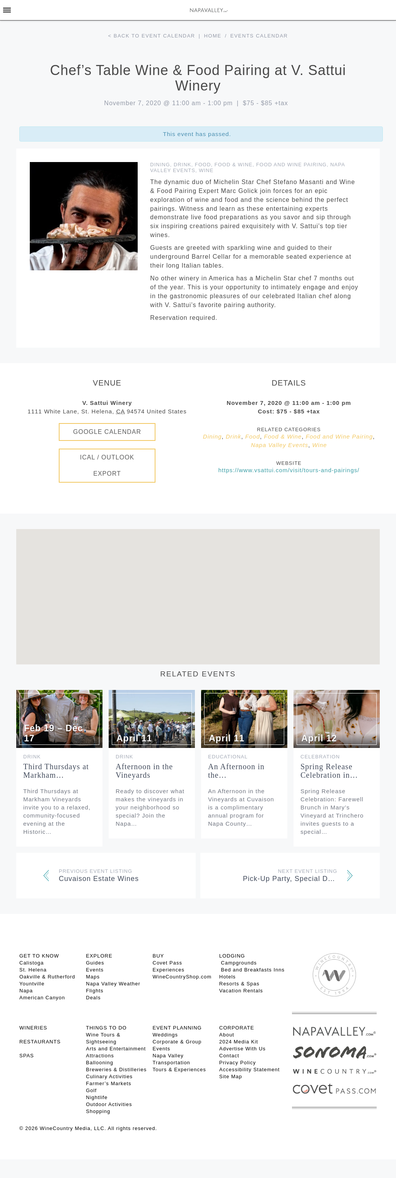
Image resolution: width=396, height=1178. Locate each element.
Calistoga (31, 963)
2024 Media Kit (238, 1042)
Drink (182, 164)
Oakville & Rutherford (47, 977)
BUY (158, 956)
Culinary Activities (109, 1076)
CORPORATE (236, 1028)
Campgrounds (238, 963)
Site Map (230, 1076)
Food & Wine (234, 164)
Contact (229, 1055)
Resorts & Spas (239, 984)
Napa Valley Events (279, 445)
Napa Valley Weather (113, 984)
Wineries (33, 1028)
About (226, 1035)
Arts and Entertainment (116, 1049)
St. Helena (33, 970)
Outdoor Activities (109, 1104)
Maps (93, 977)
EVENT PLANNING (177, 1028)
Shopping (98, 1111)
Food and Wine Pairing (291, 164)
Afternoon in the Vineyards (144, 770)
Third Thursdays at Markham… (56, 770)
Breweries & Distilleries (116, 1069)
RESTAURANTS (40, 1042)
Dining (160, 164)
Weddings (165, 1035)
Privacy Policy (237, 1062)
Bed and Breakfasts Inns (252, 970)
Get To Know (39, 956)
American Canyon (42, 997)
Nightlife (97, 1097)
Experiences (169, 970)
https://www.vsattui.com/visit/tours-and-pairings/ (289, 470)
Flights (94, 991)
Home (212, 36)
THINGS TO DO (106, 1028)
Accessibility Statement (249, 1069)
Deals (93, 997)
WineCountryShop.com (182, 977)
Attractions (100, 1055)
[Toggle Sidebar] (7, 10)
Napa (26, 991)
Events (95, 970)
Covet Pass (167, 963)
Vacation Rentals (241, 991)
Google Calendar (107, 432)
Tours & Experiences (179, 1069)
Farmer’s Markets (108, 1083)
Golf (91, 1090)
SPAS (26, 1055)
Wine (206, 170)
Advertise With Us (242, 1049)
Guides (95, 963)
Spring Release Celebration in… (329, 770)
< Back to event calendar (151, 36)
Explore (99, 956)
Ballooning (99, 1062)
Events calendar (259, 36)
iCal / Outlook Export (107, 465)
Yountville (31, 984)
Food (203, 164)
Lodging (232, 956)
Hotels (227, 977)
